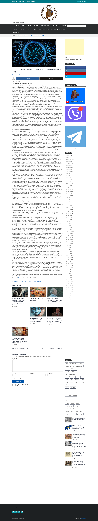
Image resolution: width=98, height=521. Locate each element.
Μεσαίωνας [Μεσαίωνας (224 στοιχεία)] (68, 392)
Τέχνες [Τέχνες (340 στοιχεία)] (76, 406)
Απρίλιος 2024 (69, 203)
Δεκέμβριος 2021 (69, 259)
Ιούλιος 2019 (68, 317)
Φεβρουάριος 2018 (69, 351)
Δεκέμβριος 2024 (69, 187)
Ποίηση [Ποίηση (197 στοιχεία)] (67, 403)
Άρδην (20, 278)
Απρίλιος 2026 (69, 155)
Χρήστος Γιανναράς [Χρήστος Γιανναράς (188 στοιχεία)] (70, 411)
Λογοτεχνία (28, 29)
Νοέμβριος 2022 (69, 237)
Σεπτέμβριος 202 (69, 355)
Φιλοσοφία (21, 29)
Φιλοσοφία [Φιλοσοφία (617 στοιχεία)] (75, 408)
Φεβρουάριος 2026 (70, 159)
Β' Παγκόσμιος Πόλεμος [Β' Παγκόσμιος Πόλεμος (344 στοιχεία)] (78, 366)
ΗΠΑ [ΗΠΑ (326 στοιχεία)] (66, 384)
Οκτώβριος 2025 (69, 167)
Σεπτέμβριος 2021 (69, 265)
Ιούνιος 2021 (68, 271)
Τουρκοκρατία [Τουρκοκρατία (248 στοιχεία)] (68, 408)
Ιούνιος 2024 (68, 199)
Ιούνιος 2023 (68, 223)
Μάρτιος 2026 (69, 157)
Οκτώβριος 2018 (69, 335)
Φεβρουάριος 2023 (70, 231)
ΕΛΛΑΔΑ (18, 25)
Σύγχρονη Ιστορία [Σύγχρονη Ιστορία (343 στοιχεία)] (69, 406)
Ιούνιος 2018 (68, 343)
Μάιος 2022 (68, 249)
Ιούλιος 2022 (68, 245)
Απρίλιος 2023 (69, 227)
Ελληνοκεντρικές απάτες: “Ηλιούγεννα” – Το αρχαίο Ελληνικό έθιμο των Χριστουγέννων (78, 454)
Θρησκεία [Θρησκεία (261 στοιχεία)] (78, 384)
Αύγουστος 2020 (69, 291)
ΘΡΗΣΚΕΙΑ (36, 25)
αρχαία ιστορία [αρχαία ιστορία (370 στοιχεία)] (79, 411)
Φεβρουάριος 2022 (70, 255)
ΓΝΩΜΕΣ (64, 25)
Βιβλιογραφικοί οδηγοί (44, 29)
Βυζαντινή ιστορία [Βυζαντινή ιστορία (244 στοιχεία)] (75, 368)
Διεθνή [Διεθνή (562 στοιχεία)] (67, 379)
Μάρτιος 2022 (69, 253)
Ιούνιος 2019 (68, 319)
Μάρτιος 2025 (69, 181)
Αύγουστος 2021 (69, 267)
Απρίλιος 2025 (69, 179)
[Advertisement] (74, 47)
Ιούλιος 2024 (68, 197)
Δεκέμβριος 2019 (69, 307)
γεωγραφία (35, 29)
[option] (37, 1)
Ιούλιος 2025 (68, 173)
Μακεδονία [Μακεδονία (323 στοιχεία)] (79, 390)
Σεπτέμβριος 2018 (69, 337)
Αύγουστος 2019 (69, 315)
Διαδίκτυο (19, 281)
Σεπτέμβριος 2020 (69, 289)
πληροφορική (38, 281)
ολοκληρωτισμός (25, 281)
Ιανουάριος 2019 (69, 329)
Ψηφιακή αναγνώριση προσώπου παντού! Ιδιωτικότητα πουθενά (36, 320)
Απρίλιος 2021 (69, 275)
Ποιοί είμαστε (16, 32)
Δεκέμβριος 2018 (69, 331)
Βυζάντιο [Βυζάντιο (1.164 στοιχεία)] (67, 368)
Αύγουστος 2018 (69, 339)
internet (15, 281)
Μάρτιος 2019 (69, 325)
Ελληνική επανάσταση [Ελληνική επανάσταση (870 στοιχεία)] (79, 382)
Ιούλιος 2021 (68, 269)
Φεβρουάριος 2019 (70, 327)
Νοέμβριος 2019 (69, 309)
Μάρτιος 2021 (69, 277)
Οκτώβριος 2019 (69, 311)
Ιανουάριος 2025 (69, 185)
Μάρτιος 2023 (69, 229)
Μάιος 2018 (68, 345)
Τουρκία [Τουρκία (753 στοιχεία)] (81, 406)
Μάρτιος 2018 (69, 349)
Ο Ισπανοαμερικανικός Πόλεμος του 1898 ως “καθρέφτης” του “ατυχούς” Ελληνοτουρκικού (19, 340)
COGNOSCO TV (56, 25)
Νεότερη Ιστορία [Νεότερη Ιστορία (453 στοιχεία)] (69, 398)
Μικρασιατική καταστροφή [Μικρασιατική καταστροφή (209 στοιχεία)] (71, 395)
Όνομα (14, 373)
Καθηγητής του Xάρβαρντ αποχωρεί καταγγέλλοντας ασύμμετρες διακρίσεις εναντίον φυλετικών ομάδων (55, 320)
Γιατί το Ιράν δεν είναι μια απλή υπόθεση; (36, 299)
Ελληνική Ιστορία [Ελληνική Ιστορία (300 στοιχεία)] (69, 382)
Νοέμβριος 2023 (69, 213)
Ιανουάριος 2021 (69, 281)
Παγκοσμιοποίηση (32, 281)
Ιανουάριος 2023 (69, 233)
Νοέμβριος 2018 (69, 333)
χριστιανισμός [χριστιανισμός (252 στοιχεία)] (80, 414)
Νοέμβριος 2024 (69, 189)
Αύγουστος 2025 (69, 171)
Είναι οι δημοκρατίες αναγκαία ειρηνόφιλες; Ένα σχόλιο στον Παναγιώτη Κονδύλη (54, 301)
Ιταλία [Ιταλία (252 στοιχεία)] (83, 384)
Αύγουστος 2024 (69, 195)
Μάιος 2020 (68, 297)
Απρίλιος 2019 (69, 323)
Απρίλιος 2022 (69, 251)
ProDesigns (83, 518)
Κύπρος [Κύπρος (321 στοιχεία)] (67, 387)
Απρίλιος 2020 (69, 299)
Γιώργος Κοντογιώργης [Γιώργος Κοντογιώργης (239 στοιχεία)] (70, 376)
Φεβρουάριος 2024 (70, 207)
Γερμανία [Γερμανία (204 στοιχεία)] (67, 371)
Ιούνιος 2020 (68, 295)
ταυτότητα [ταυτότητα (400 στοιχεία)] (73, 414)
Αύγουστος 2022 (69, 243)
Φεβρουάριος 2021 (69, 279)
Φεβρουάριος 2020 (70, 303)
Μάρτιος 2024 (69, 205)
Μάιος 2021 (68, 273)
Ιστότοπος (50, 373)
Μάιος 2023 (68, 225)
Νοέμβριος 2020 (69, 285)
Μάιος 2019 (68, 321)
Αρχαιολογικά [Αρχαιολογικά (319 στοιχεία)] (68, 366)
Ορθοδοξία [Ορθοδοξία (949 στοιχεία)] (80, 400)
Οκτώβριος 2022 (69, 239)
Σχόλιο (14, 359)
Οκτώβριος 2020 (69, 287)
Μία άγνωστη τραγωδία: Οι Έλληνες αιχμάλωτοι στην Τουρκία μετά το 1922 (78, 419)
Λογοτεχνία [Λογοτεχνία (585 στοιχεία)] (73, 387)
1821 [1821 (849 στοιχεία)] (67, 363)
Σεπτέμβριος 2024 (69, 193)
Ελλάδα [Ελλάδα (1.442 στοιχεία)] (82, 379)
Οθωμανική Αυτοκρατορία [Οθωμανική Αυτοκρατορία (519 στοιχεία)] (71, 400)
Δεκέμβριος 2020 (69, 283)
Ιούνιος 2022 (68, 247)
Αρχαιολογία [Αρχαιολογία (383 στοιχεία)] (80, 363)
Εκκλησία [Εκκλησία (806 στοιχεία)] (76, 379)
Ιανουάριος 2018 (69, 353)
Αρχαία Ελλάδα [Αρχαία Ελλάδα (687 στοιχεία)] (73, 363)
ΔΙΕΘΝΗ (24, 25)
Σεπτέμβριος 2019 (69, 313)
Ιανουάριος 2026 (69, 161)
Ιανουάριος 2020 (69, 305)
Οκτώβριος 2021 (69, 263)
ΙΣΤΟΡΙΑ (30, 25)
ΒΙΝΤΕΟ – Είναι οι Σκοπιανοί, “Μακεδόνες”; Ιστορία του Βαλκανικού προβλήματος (78, 428)
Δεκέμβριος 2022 (69, 235)
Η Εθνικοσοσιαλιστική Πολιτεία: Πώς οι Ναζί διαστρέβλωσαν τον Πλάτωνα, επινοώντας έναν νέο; (19, 301)
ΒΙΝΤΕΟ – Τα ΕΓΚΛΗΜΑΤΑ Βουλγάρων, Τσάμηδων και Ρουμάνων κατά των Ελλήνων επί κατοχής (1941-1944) (79, 445)
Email (32, 373)
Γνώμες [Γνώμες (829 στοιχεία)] (78, 376)
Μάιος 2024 (68, 201)
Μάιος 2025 (68, 177)
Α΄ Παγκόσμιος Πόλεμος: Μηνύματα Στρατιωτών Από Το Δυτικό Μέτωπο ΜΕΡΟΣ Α (79, 463)
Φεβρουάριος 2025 (70, 183)
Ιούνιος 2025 (68, 175)
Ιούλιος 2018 (68, 341)
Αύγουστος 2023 (69, 219)
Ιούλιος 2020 (68, 293)
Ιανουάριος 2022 (69, 257)
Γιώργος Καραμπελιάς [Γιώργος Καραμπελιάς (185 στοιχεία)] (70, 374)
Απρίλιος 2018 (69, 347)
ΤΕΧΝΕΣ (15, 29)
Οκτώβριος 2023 (69, 215)
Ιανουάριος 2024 (69, 209)
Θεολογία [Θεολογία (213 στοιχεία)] (72, 384)
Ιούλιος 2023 (68, 221)
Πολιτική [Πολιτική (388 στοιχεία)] (72, 403)
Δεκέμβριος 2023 (69, 211)
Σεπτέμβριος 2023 (69, 217)
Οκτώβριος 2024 (69, 191)
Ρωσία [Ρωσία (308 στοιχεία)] (77, 403)
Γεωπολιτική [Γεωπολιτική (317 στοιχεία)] (74, 371)
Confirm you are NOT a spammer (20, 385)
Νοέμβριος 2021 (69, 261)
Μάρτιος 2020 (69, 301)
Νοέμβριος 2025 (69, 165)
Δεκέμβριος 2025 (69, 163)
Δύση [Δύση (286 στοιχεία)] (71, 379)
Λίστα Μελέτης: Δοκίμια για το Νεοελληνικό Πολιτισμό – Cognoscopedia (79, 436)
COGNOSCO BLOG (45, 25)
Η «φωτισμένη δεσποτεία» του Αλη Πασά (52, 348)
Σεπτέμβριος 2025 (69, 169)
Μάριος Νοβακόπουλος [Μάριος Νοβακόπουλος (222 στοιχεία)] (70, 390)
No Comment (29, 74)
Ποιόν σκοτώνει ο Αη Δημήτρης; (21, 348)
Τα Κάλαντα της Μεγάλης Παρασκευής (26, 1)
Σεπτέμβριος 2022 (69, 241)
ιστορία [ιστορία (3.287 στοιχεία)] (67, 414)
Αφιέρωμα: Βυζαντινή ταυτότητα (58, 29)
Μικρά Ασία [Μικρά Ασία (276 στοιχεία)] (74, 392)
